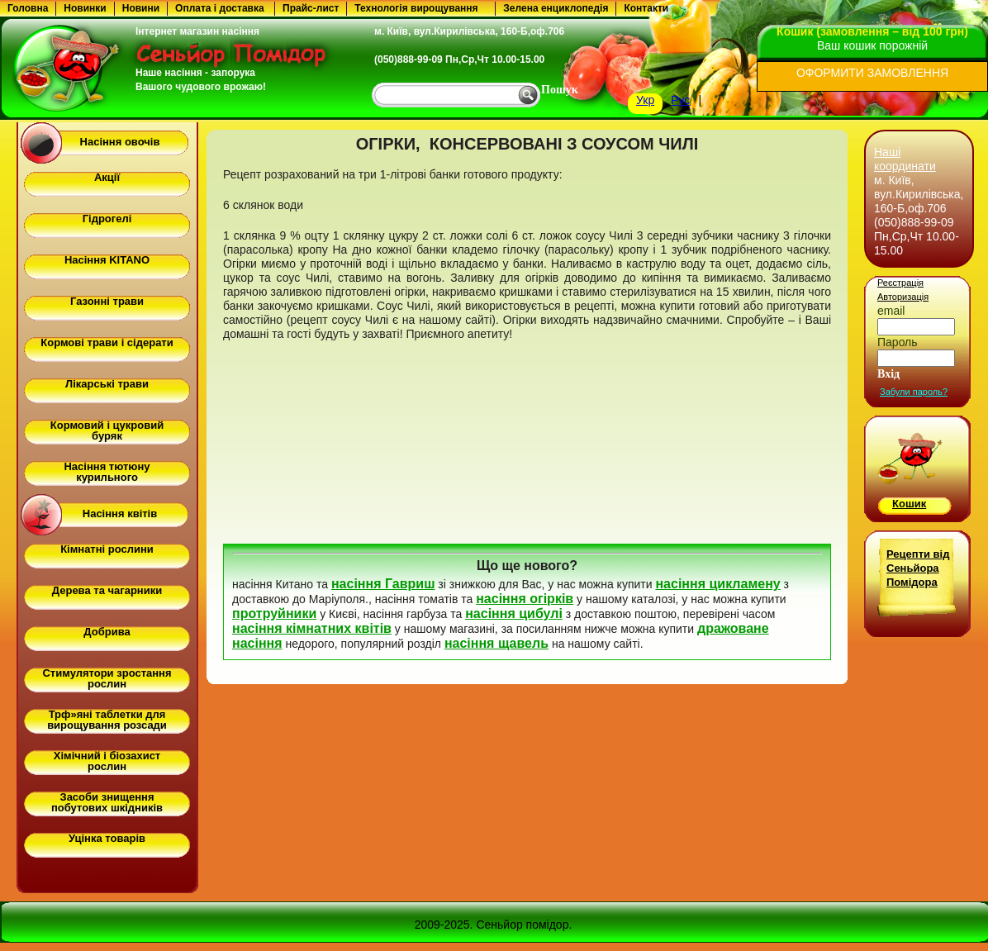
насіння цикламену (717, 584)
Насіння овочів (120, 142)
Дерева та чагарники (107, 590)
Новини (140, 8)
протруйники (274, 613)
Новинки (85, 8)
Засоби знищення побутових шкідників (107, 802)
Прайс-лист (311, 8)
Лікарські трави (107, 384)
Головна (27, 8)
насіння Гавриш (383, 584)
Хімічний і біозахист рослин (107, 761)
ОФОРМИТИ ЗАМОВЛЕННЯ (872, 72)
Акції (107, 177)
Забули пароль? (914, 392)
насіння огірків (524, 599)
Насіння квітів (120, 513)
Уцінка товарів (107, 838)
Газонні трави (107, 301)
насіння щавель (496, 643)
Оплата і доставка (219, 8)
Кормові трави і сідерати (106, 342)
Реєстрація (900, 283)
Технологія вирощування (415, 8)
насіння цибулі (514, 613)
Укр (645, 100)
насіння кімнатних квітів (312, 628)
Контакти (646, 8)
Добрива (106, 631)
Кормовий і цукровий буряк (107, 430)
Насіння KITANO (107, 260)
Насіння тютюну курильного (107, 471)
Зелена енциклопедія (555, 8)
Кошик (909, 503)
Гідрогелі (107, 218)
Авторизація (903, 297)
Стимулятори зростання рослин (106, 678)
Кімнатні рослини (107, 549)
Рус (680, 100)
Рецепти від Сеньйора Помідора (917, 568)
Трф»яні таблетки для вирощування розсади (107, 719)
